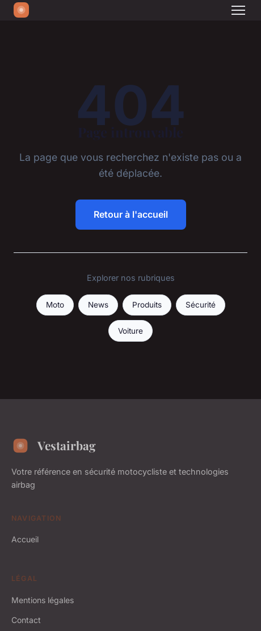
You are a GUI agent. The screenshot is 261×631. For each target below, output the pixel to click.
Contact (26, 620)
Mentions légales (42, 600)
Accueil (25, 539)
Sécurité (201, 304)
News (98, 304)
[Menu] (238, 10)
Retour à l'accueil (131, 214)
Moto (55, 304)
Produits (147, 304)
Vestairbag (53, 446)
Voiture (130, 330)
